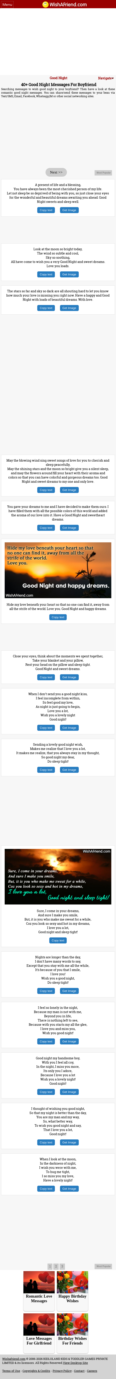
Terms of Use (11, 1371)
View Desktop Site (75, 1363)
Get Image (69, 210)
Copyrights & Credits (36, 1371)
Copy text (46, 210)
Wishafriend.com (13, 1359)
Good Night (58, 78)
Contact (79, 1371)
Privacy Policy (62, 1371)
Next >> (56, 172)
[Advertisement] (58, 41)
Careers (92, 1371)
